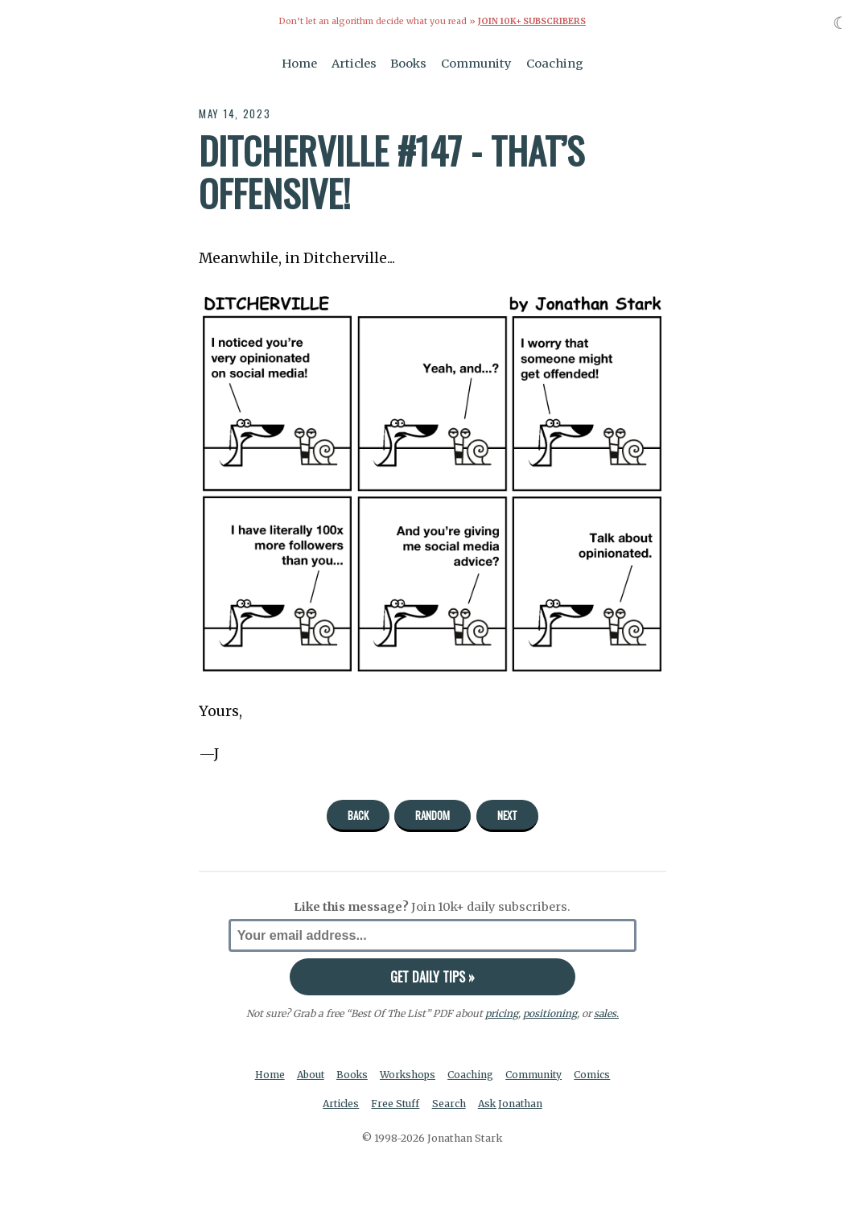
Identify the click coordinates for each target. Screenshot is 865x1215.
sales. (606, 1013)
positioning (549, 1013)
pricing (500, 1013)
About (309, 1075)
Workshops (409, 1075)
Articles (354, 63)
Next (507, 814)
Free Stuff (395, 1104)
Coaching (554, 63)
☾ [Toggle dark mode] (840, 23)
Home (299, 63)
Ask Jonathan (511, 1104)
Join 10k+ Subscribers (531, 21)
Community (476, 63)
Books (408, 63)
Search (449, 1104)
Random (432, 814)
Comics (596, 1075)
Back (358, 814)
